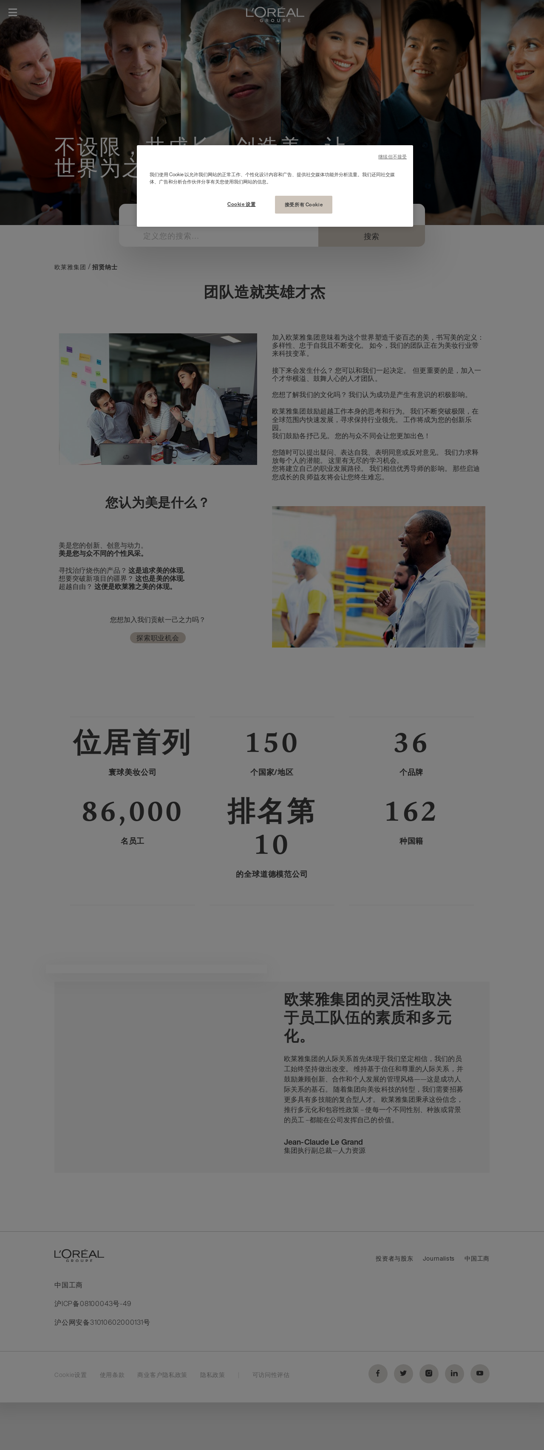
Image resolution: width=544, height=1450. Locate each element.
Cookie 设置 (241, 204)
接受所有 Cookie (304, 204)
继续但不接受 (392, 157)
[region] (275, 186)
